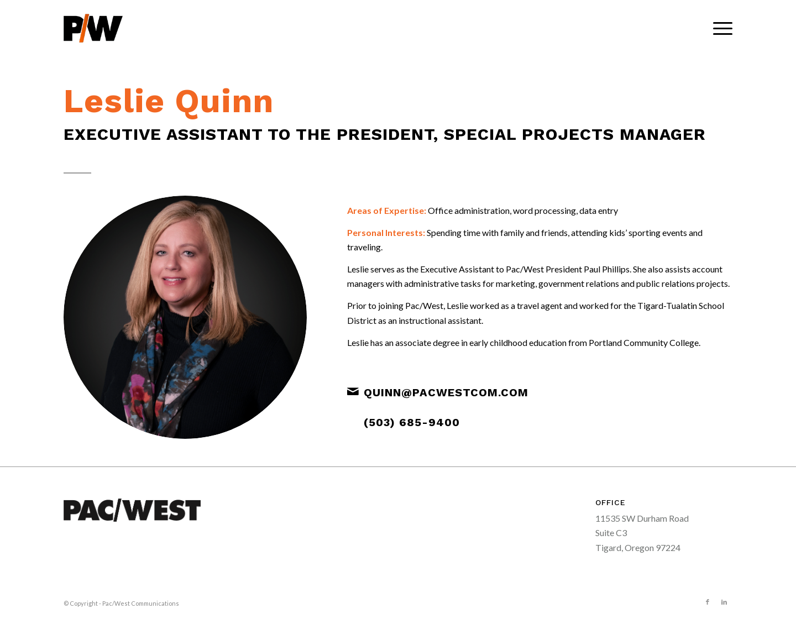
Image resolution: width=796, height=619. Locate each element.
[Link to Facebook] (707, 602)
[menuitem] (719, 28)
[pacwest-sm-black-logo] (93, 28)
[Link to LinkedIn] (724, 602)
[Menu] (719, 28)
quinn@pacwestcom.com (446, 392)
